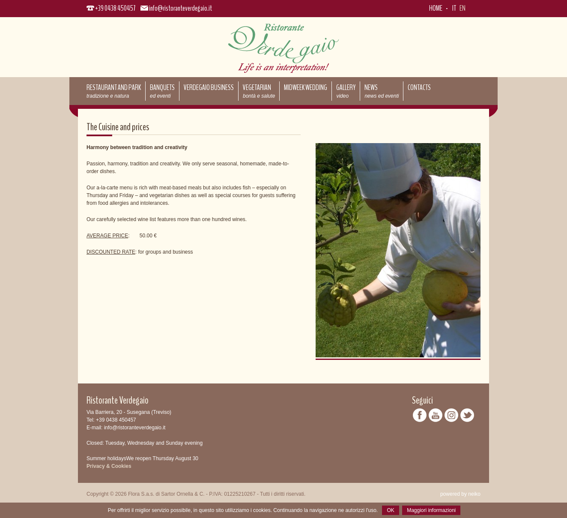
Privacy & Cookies (109, 466)
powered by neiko (460, 494)
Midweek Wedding (305, 87)
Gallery (345, 90)
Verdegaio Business (209, 87)
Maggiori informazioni (431, 510)
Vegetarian (259, 90)
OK (390, 510)
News (381, 90)
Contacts (419, 87)
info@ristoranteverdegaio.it (180, 8)
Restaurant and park (114, 90)
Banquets (162, 90)
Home (435, 8)
